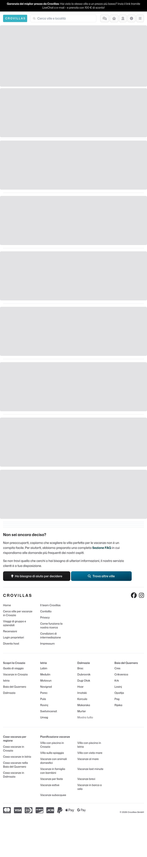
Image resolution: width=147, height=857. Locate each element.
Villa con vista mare (89, 753)
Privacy (45, 617)
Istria (6, 680)
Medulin (45, 674)
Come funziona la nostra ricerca (51, 625)
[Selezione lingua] (131, 18)
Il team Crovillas (50, 605)
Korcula (82, 699)
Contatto (45, 611)
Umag (44, 717)
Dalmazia (9, 693)
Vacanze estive (49, 785)
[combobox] (65, 18)
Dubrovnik (84, 674)
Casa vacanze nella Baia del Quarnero (15, 764)
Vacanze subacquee (53, 795)
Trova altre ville (101, 576)
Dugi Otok (83, 680)
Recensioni (10, 631)
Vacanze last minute (90, 769)
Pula (43, 699)
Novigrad (46, 686)
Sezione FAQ (101, 548)
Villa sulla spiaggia (52, 753)
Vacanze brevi (86, 779)
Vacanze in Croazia (15, 674)
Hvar (80, 686)
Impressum (47, 643)
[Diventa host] (114, 18)
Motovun (45, 680)
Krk (116, 680)
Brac (80, 668)
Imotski (82, 693)
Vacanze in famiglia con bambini (52, 771)
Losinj (118, 686)
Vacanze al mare (88, 759)
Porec (43, 693)
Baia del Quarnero (14, 686)
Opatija (119, 693)
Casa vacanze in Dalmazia (13, 774)
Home (7, 605)
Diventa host (11, 643)
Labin (43, 668)
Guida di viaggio (13, 668)
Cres (117, 668)
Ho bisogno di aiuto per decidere (36, 576)
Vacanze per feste (51, 779)
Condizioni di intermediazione (50, 635)
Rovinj (44, 705)
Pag (116, 699)
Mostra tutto (85, 717)
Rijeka (118, 705)
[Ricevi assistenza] (123, 18)
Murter (81, 711)
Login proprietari (13, 637)
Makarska (83, 705)
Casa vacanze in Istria (17, 756)
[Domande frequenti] (104, 18)
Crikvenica (121, 674)
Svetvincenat (48, 711)
